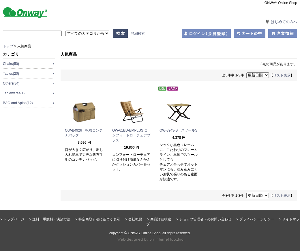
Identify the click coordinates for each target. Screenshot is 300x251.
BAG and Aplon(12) (18, 103)
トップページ (13, 219)
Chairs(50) (11, 64)
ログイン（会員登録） (206, 33)
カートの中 (249, 33)
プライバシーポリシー (256, 219)
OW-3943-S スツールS (178, 130)
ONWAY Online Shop (32, 12)
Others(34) (11, 83)
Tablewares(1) (14, 93)
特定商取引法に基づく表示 (99, 219)
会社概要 (135, 219)
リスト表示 (281, 75)
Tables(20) (11, 74)
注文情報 (282, 33)
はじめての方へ (284, 22)
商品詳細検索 (160, 219)
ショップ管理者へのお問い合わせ (205, 219)
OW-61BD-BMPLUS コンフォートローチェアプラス (131, 135)
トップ (8, 46)
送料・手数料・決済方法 (51, 219)
